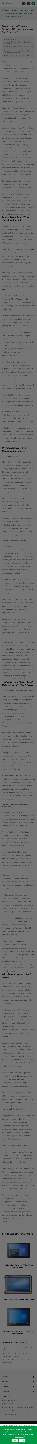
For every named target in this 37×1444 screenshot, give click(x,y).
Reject (15, 1440)
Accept (22, 1440)
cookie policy (19, 1437)
